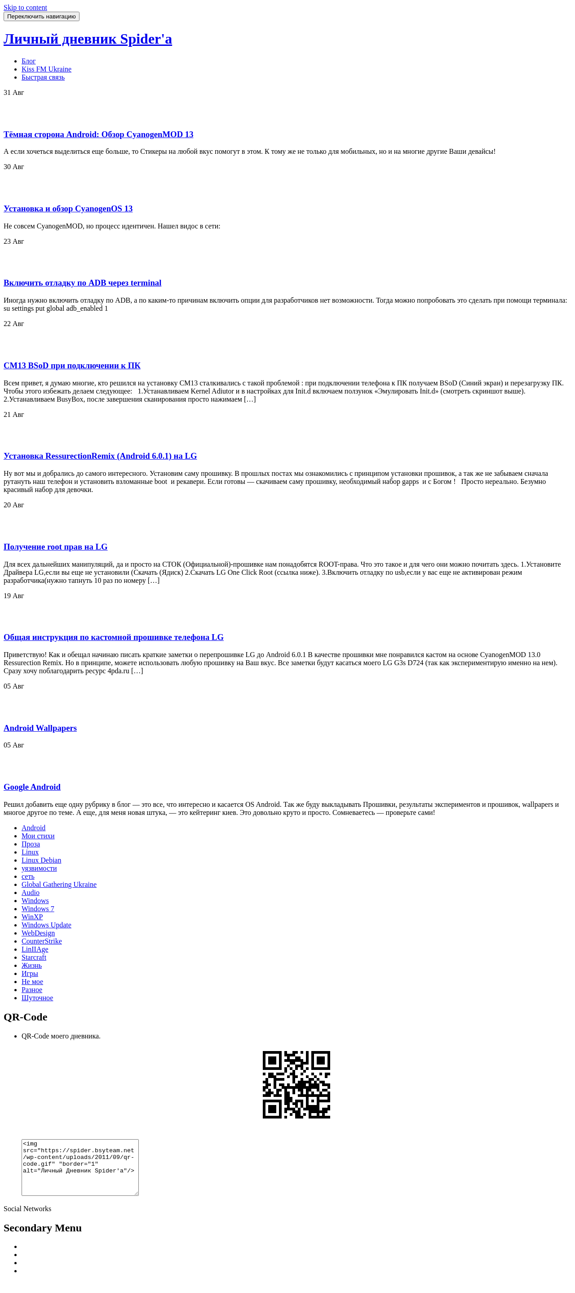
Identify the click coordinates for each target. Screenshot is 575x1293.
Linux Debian (41, 860)
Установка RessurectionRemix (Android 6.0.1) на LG (100, 456)
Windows (35, 900)
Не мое (32, 981)
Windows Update (46, 925)
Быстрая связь (43, 77)
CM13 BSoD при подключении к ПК (72, 365)
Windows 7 (38, 909)
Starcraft (34, 957)
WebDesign (38, 933)
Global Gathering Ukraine (59, 884)
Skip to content (25, 7)
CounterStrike (42, 941)
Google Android (32, 787)
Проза (31, 844)
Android (33, 828)
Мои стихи (38, 836)
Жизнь (32, 965)
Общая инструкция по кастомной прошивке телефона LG (114, 637)
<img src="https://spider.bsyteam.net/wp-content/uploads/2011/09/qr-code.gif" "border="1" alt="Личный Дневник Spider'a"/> (87, 1173)
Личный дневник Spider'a (88, 39)
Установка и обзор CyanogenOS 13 (68, 208)
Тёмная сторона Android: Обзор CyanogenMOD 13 (99, 134)
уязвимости (39, 868)
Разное (32, 989)
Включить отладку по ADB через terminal (82, 282)
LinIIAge (35, 949)
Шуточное (37, 998)
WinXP (32, 917)
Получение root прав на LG (56, 546)
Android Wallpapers (40, 728)
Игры (30, 973)
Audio (31, 892)
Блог (29, 61)
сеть (28, 876)
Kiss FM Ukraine (46, 69)
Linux (30, 852)
